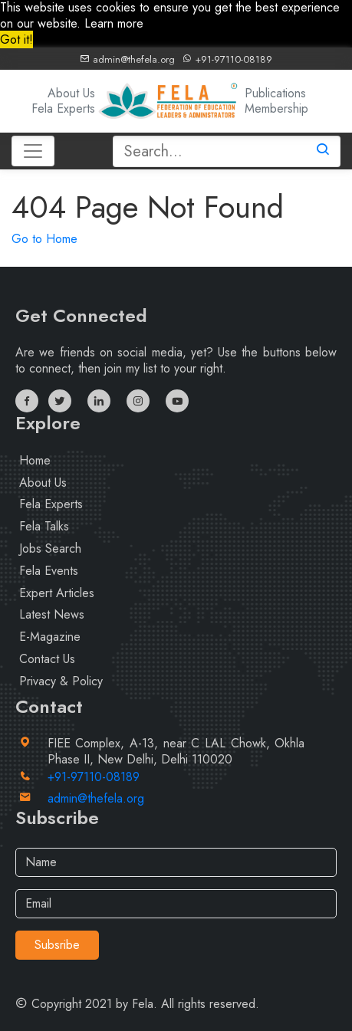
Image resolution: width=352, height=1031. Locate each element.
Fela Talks (44, 526)
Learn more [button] (113, 23)
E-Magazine (50, 636)
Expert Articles (56, 593)
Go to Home (44, 239)
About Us (71, 93)
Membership (276, 108)
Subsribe (57, 945)
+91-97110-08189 (227, 59)
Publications (275, 93)
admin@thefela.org (127, 59)
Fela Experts (63, 108)
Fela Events (48, 571)
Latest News (51, 614)
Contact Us (47, 659)
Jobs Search (50, 548)
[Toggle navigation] (33, 151)
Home (35, 460)
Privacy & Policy (61, 681)
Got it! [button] (16, 39)
